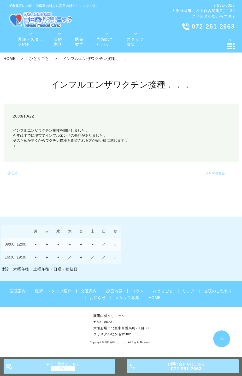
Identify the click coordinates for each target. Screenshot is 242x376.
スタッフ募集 (127, 298)
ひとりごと (39, 59)
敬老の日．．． (19, 173)
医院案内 (18, 291)
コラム (138, 291)
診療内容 (114, 291)
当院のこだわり (218, 291)
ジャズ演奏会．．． (220, 173)
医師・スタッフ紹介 (53, 291)
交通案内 (89, 291)
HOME (10, 59)
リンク (189, 291)
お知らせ (98, 298)
